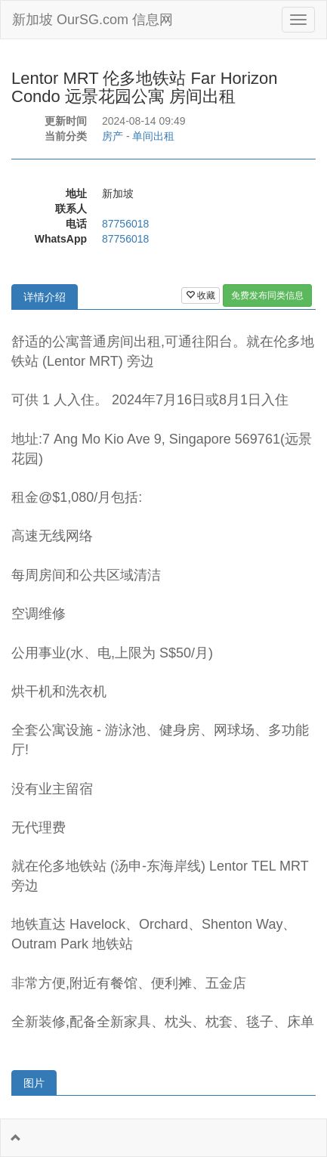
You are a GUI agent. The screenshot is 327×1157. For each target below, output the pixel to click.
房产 (112, 136)
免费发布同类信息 (267, 295)
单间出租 (153, 136)
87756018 (125, 224)
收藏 (200, 295)
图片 (34, 1083)
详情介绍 (44, 297)
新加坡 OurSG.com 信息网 (92, 19)
